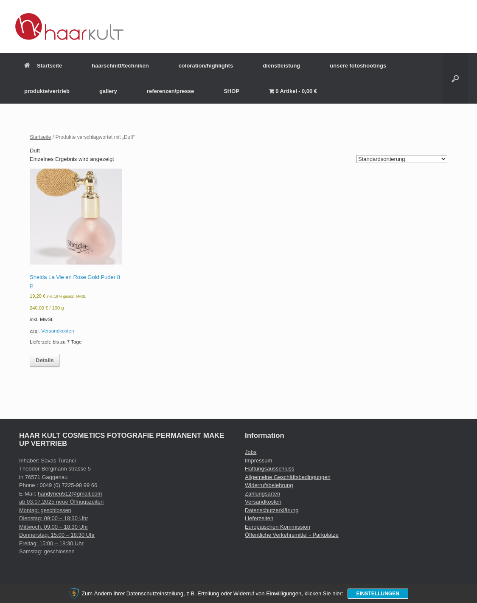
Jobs (250, 452)
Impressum (258, 460)
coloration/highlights (206, 65)
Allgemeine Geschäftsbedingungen (288, 477)
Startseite (43, 65)
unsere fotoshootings (358, 65)
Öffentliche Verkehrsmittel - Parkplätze (292, 535)
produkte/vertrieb (47, 91)
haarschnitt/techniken (120, 65)
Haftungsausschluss (269, 468)
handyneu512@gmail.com (70, 493)
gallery (108, 91)
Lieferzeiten (259, 518)
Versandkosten (57, 330)
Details (45, 360)
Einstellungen (377, 594)
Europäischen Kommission (277, 527)
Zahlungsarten (262, 493)
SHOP (231, 91)
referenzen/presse (170, 91)
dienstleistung (281, 65)
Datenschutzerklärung (271, 510)
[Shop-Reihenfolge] (401, 159)
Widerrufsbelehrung (269, 485)
